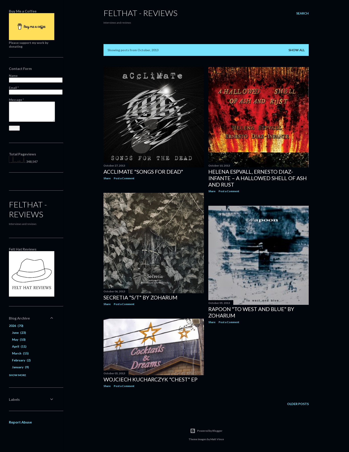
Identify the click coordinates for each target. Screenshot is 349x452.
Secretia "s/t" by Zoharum (140, 297)
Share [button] (107, 178)
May (19, 339)
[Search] (302, 13)
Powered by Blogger (206, 431)
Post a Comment (124, 178)
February (21, 360)
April (19, 346)
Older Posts (298, 404)
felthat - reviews (140, 13)
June (19, 332)
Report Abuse (20, 422)
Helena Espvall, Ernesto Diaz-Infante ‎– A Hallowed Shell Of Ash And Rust (257, 178)
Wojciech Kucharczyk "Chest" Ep (150, 379)
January (20, 367)
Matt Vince (217, 439)
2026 (16, 326)
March (20, 353)
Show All (296, 50)
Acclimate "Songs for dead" (143, 171)
